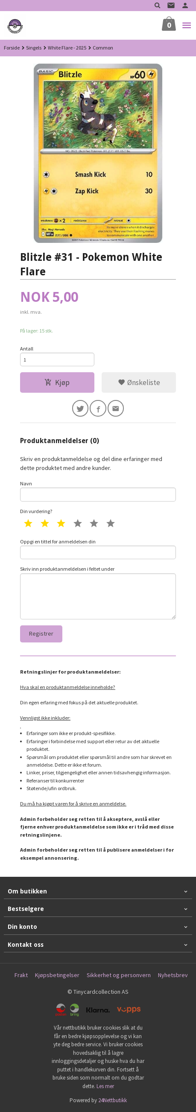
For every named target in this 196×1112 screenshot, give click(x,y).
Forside (12, 47)
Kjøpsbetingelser (57, 975)
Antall (26, 348)
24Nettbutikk (112, 1100)
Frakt (21, 975)
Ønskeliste (139, 382)
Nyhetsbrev (173, 975)
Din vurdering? (36, 511)
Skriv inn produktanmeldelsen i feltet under (98, 592)
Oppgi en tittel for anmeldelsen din (98, 549)
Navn (98, 491)
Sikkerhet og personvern (119, 975)
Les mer (105, 1086)
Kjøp (57, 382)
